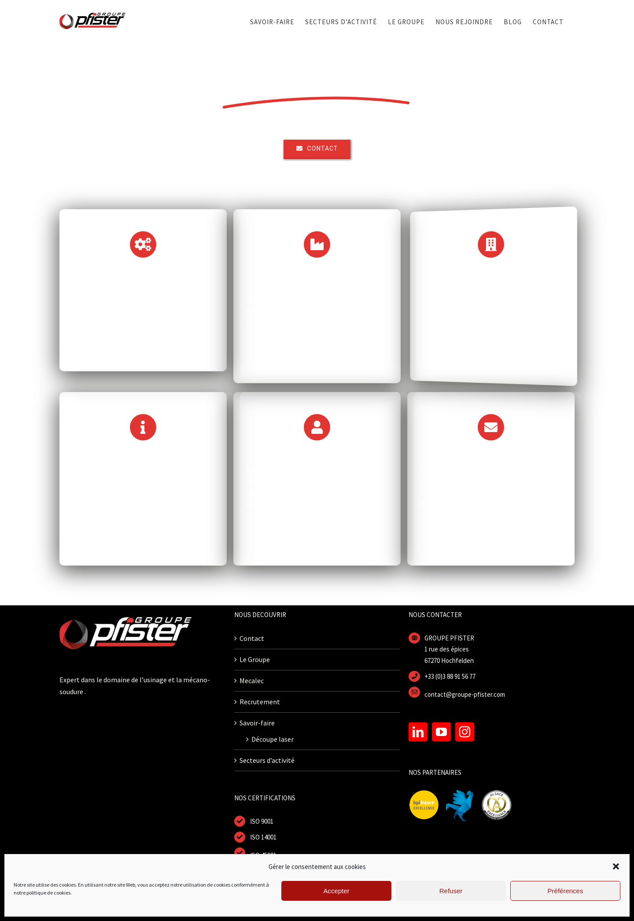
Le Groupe (255, 659)
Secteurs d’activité (267, 760)
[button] (616, 866)
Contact (252, 638)
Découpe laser (272, 739)
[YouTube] (441, 731)
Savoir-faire (257, 722)
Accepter (336, 891)
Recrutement (260, 701)
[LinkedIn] (418, 731)
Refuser (451, 891)
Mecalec (252, 680)
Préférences (565, 891)
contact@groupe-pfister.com (464, 694)
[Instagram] (464, 731)
